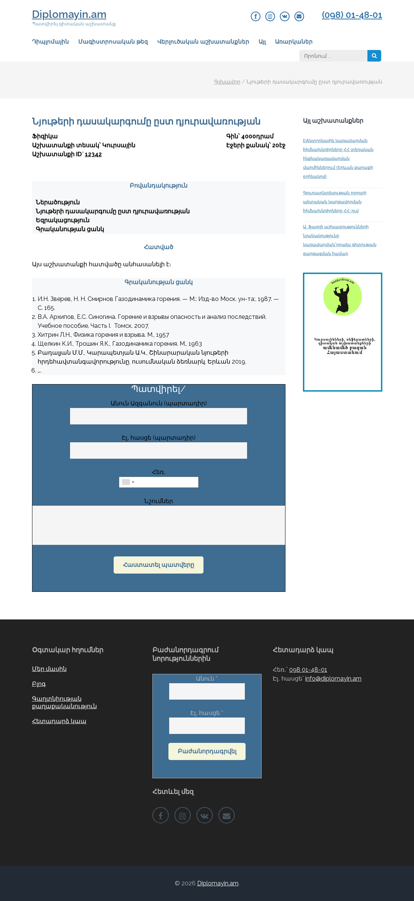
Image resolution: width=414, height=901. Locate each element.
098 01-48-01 (308, 669)
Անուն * (207, 685)
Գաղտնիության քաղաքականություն (64, 702)
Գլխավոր (227, 82)
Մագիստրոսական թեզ (113, 41)
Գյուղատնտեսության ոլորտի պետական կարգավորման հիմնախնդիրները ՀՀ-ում (334, 202)
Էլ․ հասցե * (207, 719)
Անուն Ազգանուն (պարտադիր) (158, 410)
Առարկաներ (294, 41)
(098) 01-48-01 (352, 14)
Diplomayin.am (69, 14)
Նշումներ (158, 521)
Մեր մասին (49, 668)
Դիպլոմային (50, 41)
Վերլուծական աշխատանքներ (203, 41)
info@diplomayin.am (333, 678)
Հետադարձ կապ (59, 721)
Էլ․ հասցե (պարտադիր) (158, 444)
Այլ (262, 41)
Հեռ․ (159, 477)
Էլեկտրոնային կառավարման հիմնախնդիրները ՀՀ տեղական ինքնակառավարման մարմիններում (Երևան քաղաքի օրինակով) (338, 158)
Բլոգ (39, 683)
